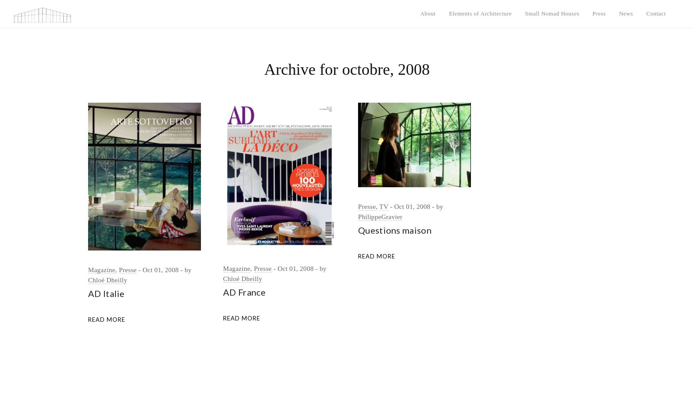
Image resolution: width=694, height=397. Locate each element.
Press (599, 13)
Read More (106, 319)
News (626, 13)
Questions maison (395, 230)
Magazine (102, 270)
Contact (656, 13)
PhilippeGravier (380, 216)
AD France (244, 292)
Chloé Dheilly (107, 280)
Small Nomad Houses (552, 13)
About (428, 13)
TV (383, 206)
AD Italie (106, 293)
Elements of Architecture (480, 13)
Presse (128, 270)
